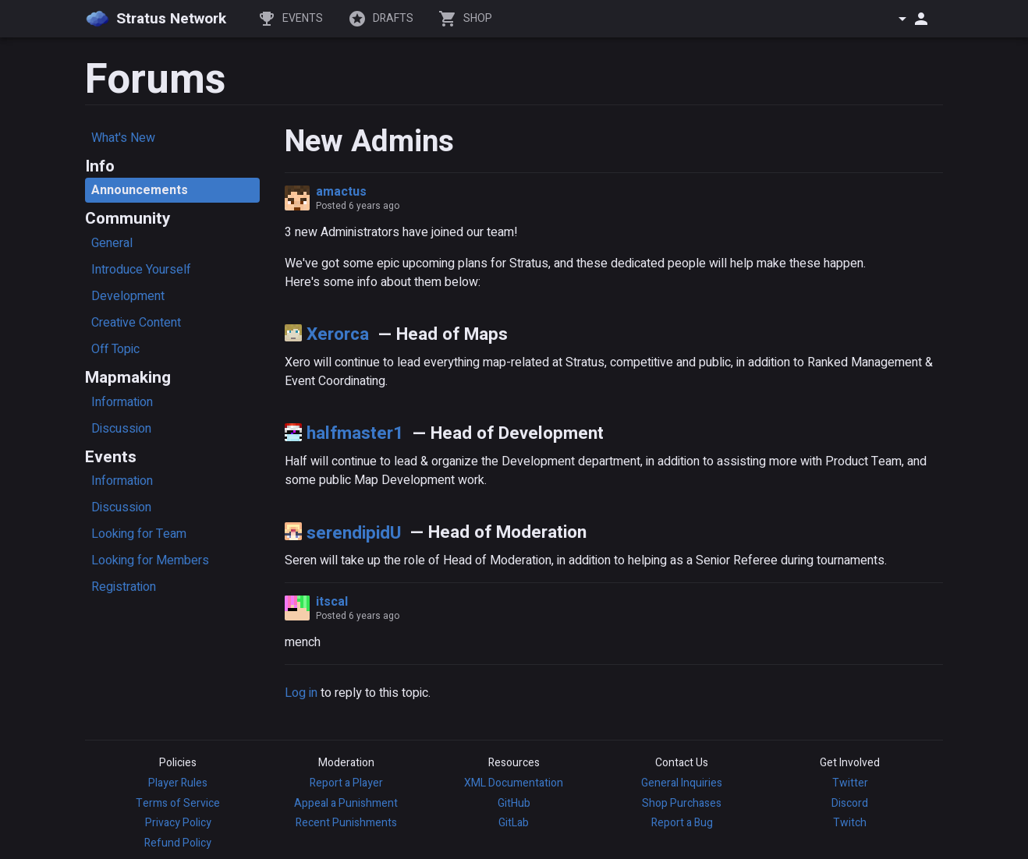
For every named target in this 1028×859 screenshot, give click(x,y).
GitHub (514, 803)
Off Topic (115, 349)
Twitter (850, 783)
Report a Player (346, 783)
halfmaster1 (355, 433)
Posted (357, 205)
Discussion (121, 428)
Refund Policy (177, 843)
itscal (332, 602)
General (112, 243)
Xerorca (338, 334)
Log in (301, 693)
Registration (123, 587)
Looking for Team (138, 534)
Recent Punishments (346, 823)
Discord (849, 803)
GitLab (513, 823)
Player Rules (177, 783)
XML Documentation (513, 783)
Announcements (139, 190)
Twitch (850, 823)
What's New (123, 138)
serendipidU (354, 533)
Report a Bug (682, 823)
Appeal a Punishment (346, 803)
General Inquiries (681, 783)
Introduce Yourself (141, 269)
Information (122, 402)
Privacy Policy (178, 823)
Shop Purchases (681, 803)
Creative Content (136, 322)
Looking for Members (150, 560)
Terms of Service (178, 803)
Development (128, 296)
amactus (341, 192)
